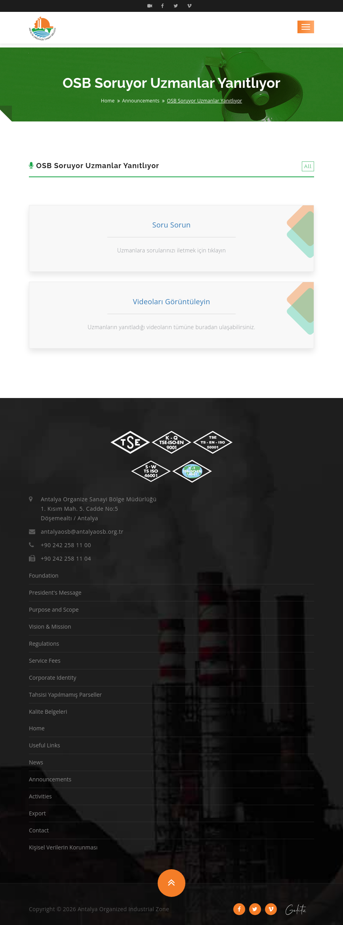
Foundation (44, 575)
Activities (40, 796)
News (36, 762)
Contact (39, 830)
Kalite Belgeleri (48, 711)
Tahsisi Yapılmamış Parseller (65, 694)
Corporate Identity (52, 677)
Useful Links (44, 745)
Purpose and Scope (54, 609)
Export (37, 813)
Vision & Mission (50, 626)
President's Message (55, 592)
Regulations (44, 643)
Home (108, 100)
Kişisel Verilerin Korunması (63, 847)
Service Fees (45, 660)
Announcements (141, 100)
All (308, 166)
